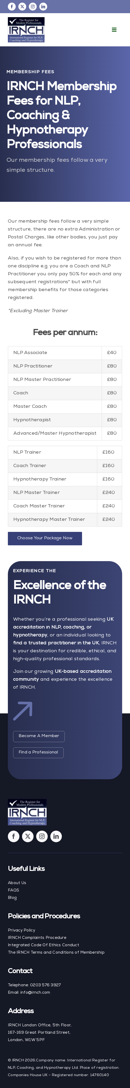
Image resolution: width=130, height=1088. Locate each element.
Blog (12, 898)
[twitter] (22, 7)
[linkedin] (43, 7)
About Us (17, 883)
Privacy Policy (21, 931)
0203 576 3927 (45, 985)
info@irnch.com (35, 993)
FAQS (13, 891)
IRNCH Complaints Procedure (37, 938)
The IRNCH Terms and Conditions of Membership (56, 953)
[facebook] (12, 7)
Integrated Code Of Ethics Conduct (43, 945)
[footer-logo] (27, 801)
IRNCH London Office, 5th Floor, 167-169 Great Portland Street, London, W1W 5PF (40, 1032)
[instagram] (33, 7)
